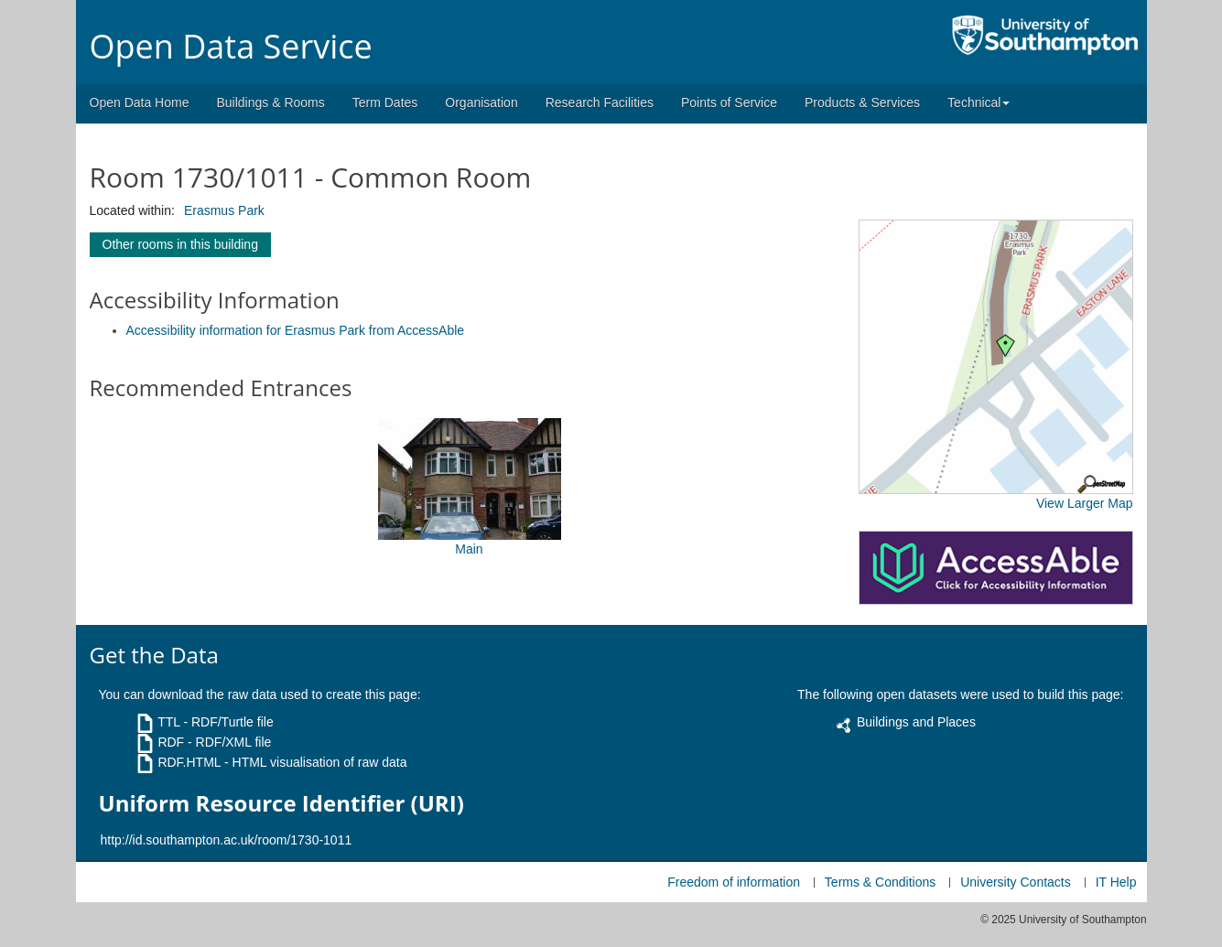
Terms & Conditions (880, 882)
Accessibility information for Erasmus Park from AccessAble (295, 330)
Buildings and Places (916, 722)
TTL (168, 722)
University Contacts (1015, 882)
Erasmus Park (224, 210)
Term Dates (385, 102)
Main (468, 549)
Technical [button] (978, 102)
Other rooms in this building (180, 244)
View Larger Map (1084, 503)
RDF (170, 742)
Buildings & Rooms (270, 102)
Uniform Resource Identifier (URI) (281, 803)
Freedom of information (733, 882)
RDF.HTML (189, 762)
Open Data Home (139, 102)
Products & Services (862, 102)
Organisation (481, 102)
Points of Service (729, 102)
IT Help (1116, 882)
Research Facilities (600, 102)
